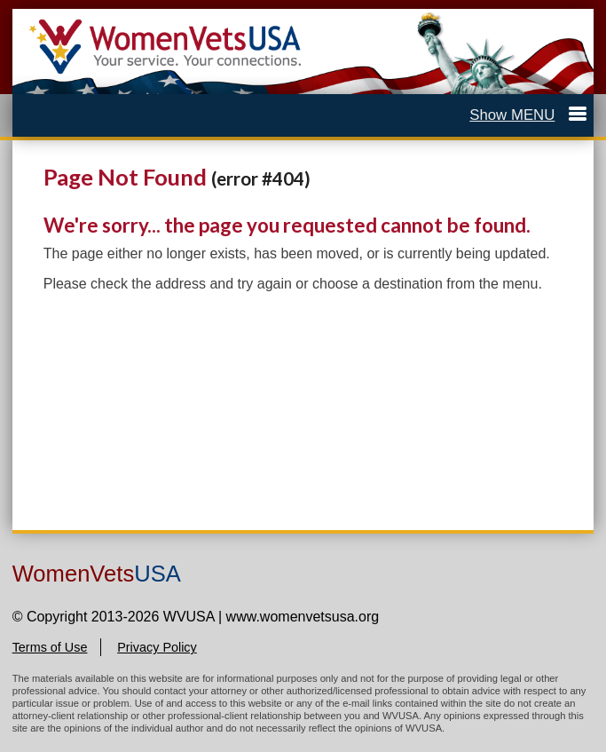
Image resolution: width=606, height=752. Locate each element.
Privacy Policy (157, 647)
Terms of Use (50, 647)
